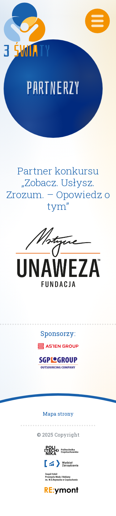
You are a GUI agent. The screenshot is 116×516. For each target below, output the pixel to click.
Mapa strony (58, 413)
